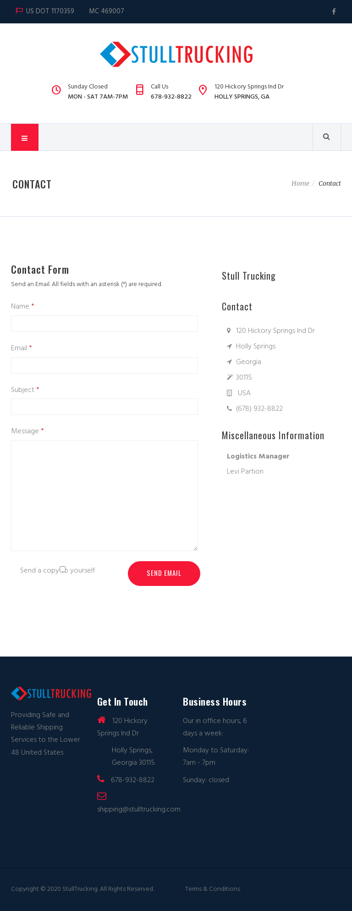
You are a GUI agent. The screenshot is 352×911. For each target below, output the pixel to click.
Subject (25, 390)
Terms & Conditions (212, 889)
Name (22, 306)
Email (21, 348)
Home (300, 183)
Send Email (164, 573)
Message (27, 431)
